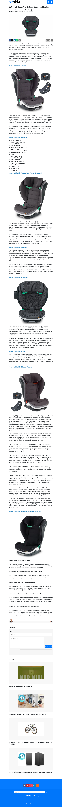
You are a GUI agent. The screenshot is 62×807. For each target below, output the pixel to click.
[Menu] (52, 2)
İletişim (19, 782)
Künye (15, 782)
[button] (47, 40)
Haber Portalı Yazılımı (32, 803)
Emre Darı (16, 621)
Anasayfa (10, 782)
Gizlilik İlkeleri (25, 782)
